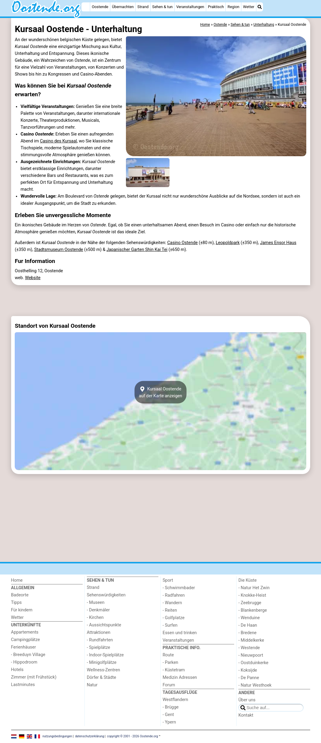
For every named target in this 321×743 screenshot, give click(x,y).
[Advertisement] (160, 300)
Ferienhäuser (23, 647)
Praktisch (216, 6)
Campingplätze (25, 639)
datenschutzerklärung (89, 736)
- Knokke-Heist (252, 595)
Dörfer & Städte (101, 677)
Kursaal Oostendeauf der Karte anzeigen (160, 392)
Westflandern (175, 699)
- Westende (249, 647)
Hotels (17, 669)
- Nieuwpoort (250, 655)
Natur (92, 685)
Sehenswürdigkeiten (106, 595)
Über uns (246, 700)
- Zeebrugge (249, 602)
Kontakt (245, 715)
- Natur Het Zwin (254, 587)
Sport (168, 580)
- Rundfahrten (100, 640)
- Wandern (172, 602)
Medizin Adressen (180, 677)
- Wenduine (249, 617)
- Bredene (247, 632)
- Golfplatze (174, 617)
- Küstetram (174, 670)
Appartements (24, 632)
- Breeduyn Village (28, 654)
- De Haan (247, 625)
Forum (169, 685)
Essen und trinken (180, 632)
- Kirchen (95, 617)
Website (33, 277)
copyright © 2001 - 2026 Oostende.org (132, 736)
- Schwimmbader (179, 587)
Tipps (16, 602)
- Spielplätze (98, 647)
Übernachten (122, 6)
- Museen (96, 602)
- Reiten (170, 610)
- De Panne (248, 677)
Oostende (100, 6)
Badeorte (20, 595)
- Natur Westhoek (254, 685)
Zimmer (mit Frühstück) (34, 677)
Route (168, 655)
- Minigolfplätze (102, 662)
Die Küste (247, 580)
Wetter (248, 6)
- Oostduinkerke (253, 662)
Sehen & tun (162, 6)
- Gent (168, 714)
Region (233, 6)
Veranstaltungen (190, 6)
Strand (142, 6)
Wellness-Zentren (103, 670)
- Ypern (169, 722)
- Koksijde (247, 670)
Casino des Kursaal (58, 141)
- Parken (170, 662)
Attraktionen (98, 632)
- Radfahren (174, 595)
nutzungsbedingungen (57, 736)
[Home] (85, 6)
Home (17, 580)
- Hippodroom (24, 662)
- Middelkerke (251, 640)
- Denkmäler (98, 610)
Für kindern (22, 610)
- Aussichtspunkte (104, 625)
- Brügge (171, 707)
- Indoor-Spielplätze (105, 655)
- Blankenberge (252, 610)
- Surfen (170, 625)
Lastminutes (23, 684)
